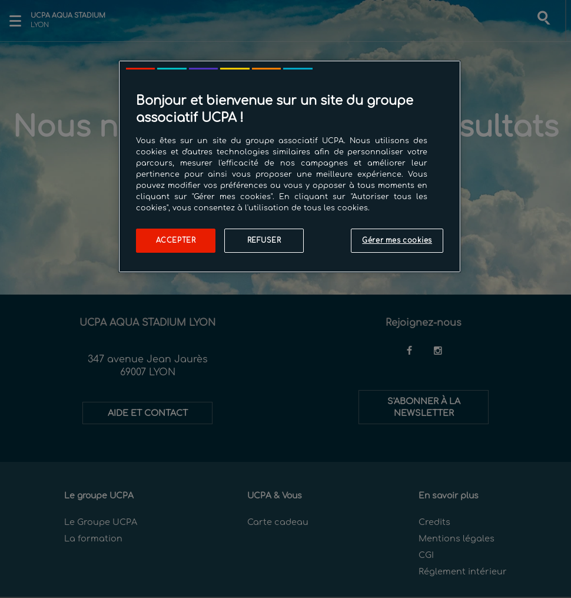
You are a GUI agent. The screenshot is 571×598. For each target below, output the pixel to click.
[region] (289, 166)
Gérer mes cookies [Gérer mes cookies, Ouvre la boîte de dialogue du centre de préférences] (397, 241)
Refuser (264, 241)
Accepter (176, 241)
